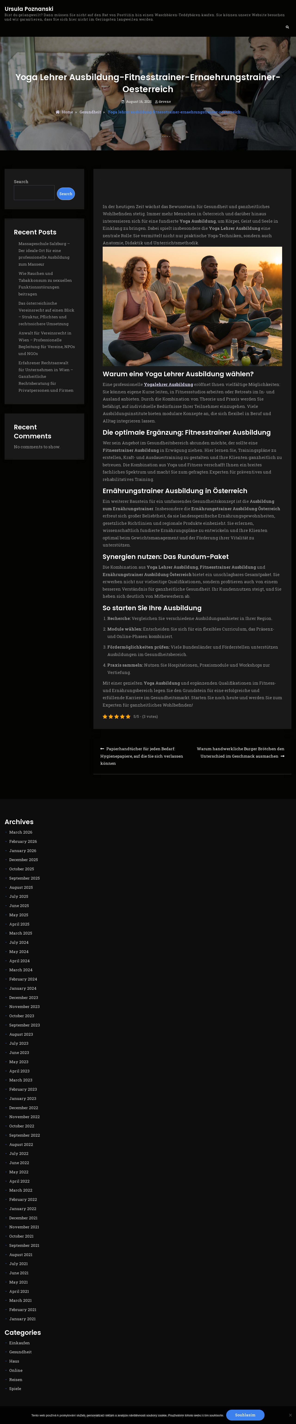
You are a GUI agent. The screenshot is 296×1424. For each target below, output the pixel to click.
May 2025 (18, 914)
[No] (290, 1415)
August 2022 (21, 1144)
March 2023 (20, 1080)
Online (15, 1370)
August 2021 (20, 1254)
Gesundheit (90, 111)
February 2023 (23, 1089)
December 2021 (23, 1218)
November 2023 (24, 1006)
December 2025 (23, 859)
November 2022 (24, 1116)
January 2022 (22, 1208)
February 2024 (23, 979)
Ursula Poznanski (29, 9)
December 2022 (23, 1107)
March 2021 (20, 1300)
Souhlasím (245, 1414)
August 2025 (21, 887)
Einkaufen (19, 1342)
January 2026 (22, 850)
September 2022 (24, 1135)
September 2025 (24, 878)
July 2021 (18, 1263)
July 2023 (18, 1043)
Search (21, 181)
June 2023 (19, 1052)
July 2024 (19, 942)
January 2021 (22, 1318)
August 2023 (21, 1034)
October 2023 (21, 1015)
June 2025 (19, 905)
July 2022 (18, 1153)
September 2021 (24, 1245)
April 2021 (19, 1291)
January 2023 (22, 1098)
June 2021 (18, 1272)
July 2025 (18, 896)
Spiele (15, 1388)
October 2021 (21, 1236)
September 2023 (24, 1025)
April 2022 (19, 1181)
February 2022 (23, 1199)
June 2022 (19, 1162)
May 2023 (18, 1061)
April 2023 (19, 1071)
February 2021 (22, 1309)
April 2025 (19, 924)
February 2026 (23, 841)
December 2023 (23, 997)
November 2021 (24, 1227)
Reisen (15, 1379)
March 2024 (21, 969)
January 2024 (23, 988)
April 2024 (19, 960)
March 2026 (20, 832)
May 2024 (19, 951)
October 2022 (21, 1126)
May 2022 (18, 1172)
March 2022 (20, 1190)
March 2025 (20, 933)
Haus (14, 1361)
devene (165, 101)
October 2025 (21, 868)
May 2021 (18, 1282)
